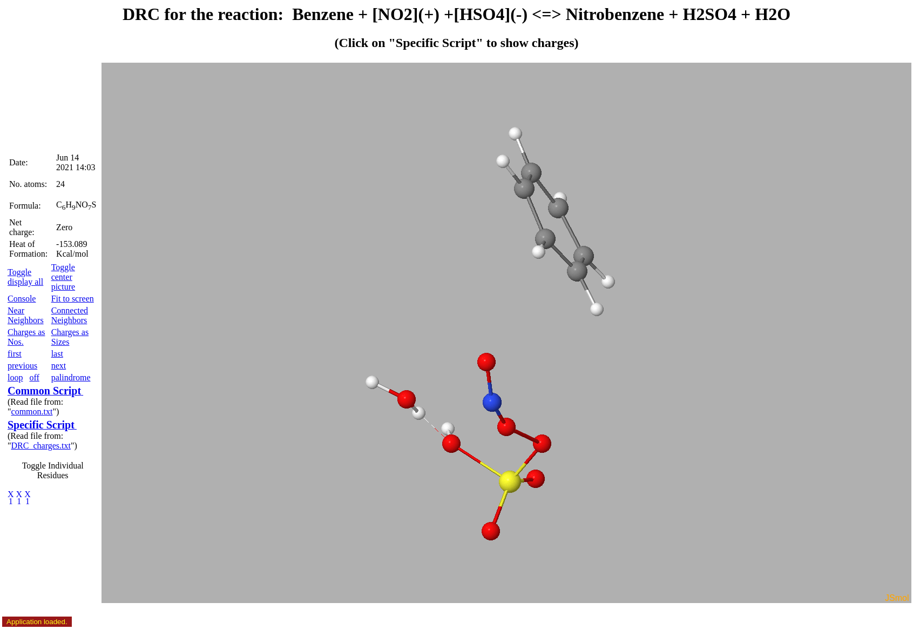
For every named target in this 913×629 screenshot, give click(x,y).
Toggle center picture (63, 277)
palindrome (71, 377)
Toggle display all (25, 276)
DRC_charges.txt (41, 445)
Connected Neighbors (69, 315)
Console (22, 298)
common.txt (32, 411)
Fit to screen (72, 298)
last (57, 353)
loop (15, 377)
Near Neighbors (26, 315)
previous (22, 365)
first (15, 353)
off (34, 377)
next (58, 365)
